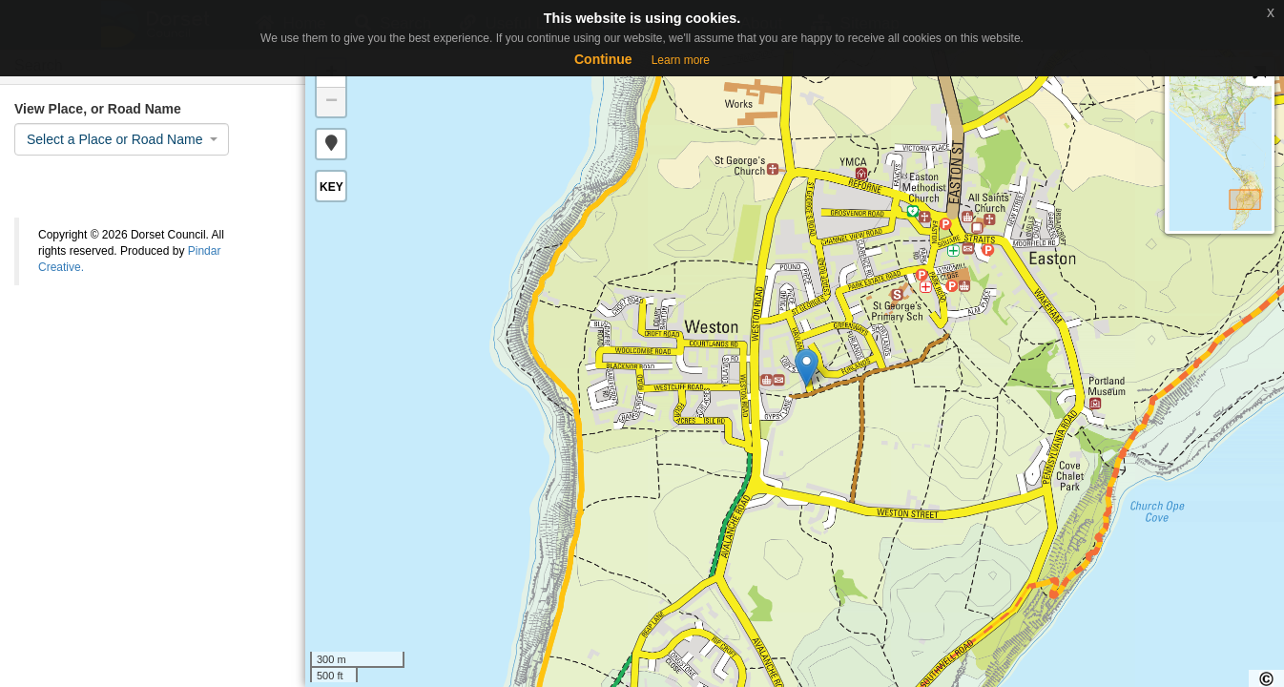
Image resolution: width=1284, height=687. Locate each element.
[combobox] (121, 139)
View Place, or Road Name (97, 108)
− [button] (331, 102)
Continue (603, 59)
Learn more (681, 60)
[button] (331, 144)
